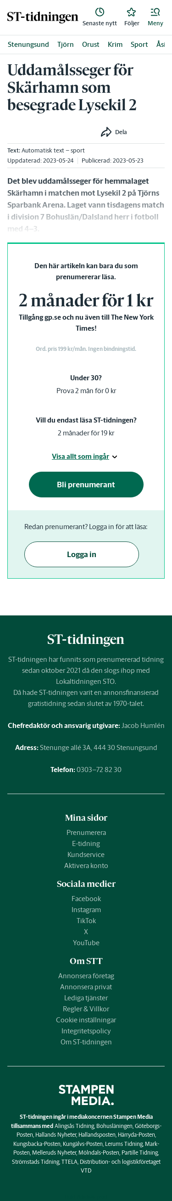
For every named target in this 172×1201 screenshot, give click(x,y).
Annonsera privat (86, 986)
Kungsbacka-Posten (37, 1143)
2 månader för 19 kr (86, 433)
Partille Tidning (140, 1152)
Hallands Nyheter (55, 1134)
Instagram (86, 909)
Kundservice (86, 854)
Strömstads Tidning (35, 1161)
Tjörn (65, 44)
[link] (42, 17)
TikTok (86, 920)
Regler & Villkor (86, 1008)
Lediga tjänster (86, 997)
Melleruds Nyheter (54, 1152)
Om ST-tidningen (86, 1041)
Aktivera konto (86, 865)
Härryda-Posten (136, 1134)
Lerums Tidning (124, 1143)
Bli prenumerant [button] (86, 484)
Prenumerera (86, 832)
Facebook (86, 898)
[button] (155, 17)
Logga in (81, 554)
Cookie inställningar (86, 1019)
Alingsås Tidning (74, 1125)
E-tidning (86, 843)
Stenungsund (28, 44)
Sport (139, 44)
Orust (91, 44)
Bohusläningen (114, 1125)
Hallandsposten (97, 1134)
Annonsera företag (86, 975)
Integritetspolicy (86, 1030)
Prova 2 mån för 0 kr (86, 390)
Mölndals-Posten (98, 1152)
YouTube (86, 942)
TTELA (69, 1161)
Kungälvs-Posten (83, 1143)
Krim (115, 44)
